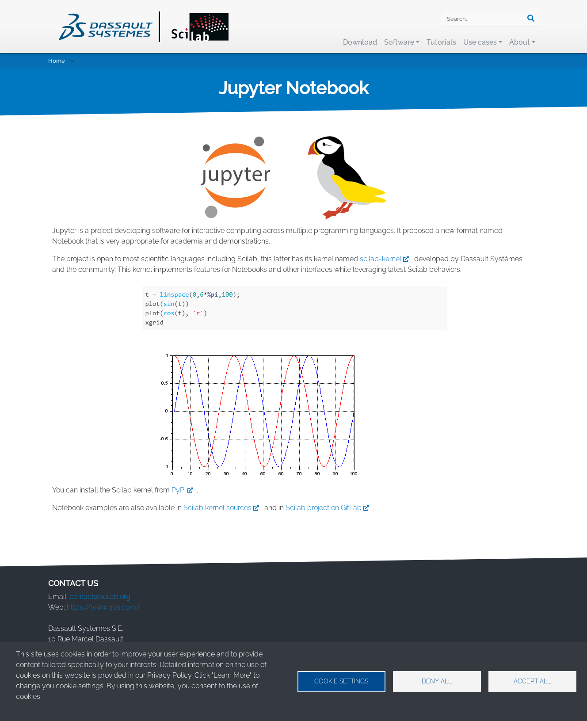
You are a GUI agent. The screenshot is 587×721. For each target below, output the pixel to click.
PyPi (184, 490)
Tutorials (441, 42)
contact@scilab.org (99, 596)
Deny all (437, 681)
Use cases (480, 42)
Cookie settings (341, 681)
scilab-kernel (386, 259)
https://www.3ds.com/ (103, 607)
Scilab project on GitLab (329, 508)
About (519, 42)
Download (360, 42)
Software (399, 42)
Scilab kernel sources (223, 508)
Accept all (532, 681)
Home (56, 60)
